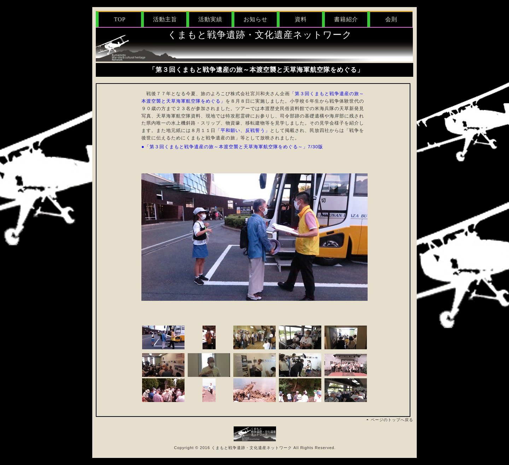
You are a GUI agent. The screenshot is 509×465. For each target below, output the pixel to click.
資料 (301, 19)
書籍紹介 (346, 19)
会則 (391, 19)
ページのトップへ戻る (392, 420)
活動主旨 (165, 19)
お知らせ (256, 19)
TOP (120, 19)
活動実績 (210, 19)
